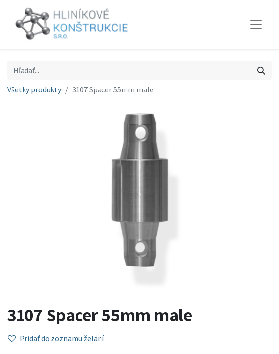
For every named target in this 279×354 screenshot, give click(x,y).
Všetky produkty (34, 89)
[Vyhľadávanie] (261, 70)
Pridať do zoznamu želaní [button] (56, 338)
